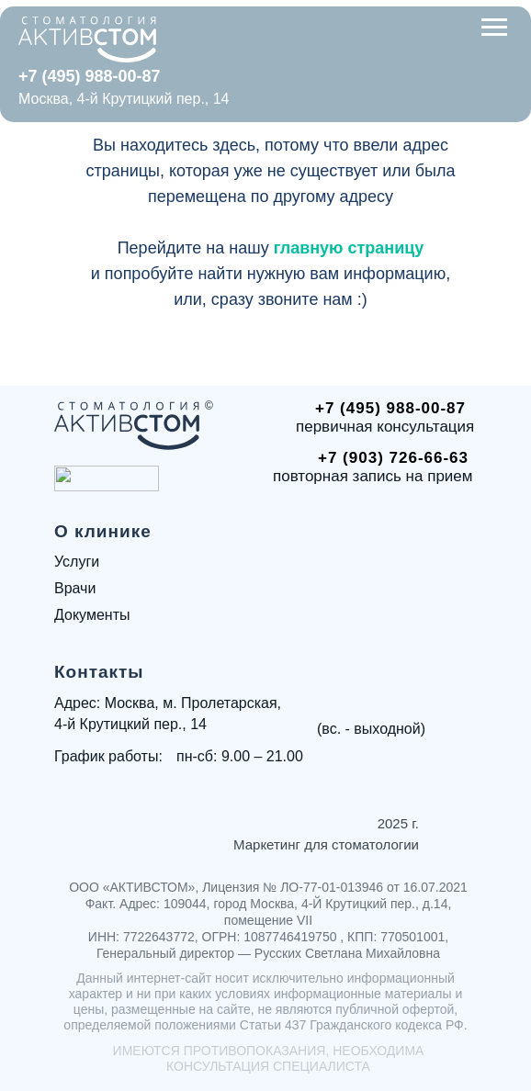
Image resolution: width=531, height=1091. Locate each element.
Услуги (76, 561)
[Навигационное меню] (494, 27)
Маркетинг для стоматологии (326, 844)
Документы (92, 615)
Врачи (75, 588)
